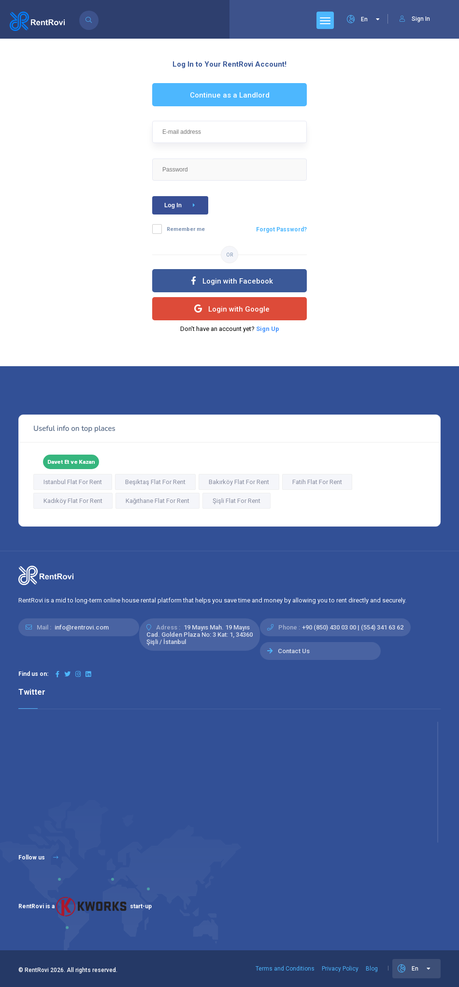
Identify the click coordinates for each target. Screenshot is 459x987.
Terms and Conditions (285, 968)
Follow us (38, 857)
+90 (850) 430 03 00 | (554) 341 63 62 (352, 627)
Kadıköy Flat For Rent (72, 500)
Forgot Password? (281, 229)
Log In (181, 205)
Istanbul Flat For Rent (72, 482)
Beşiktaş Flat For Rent (155, 482)
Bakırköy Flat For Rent (239, 482)
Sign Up (267, 328)
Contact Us (294, 651)
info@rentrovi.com (82, 627)
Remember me (186, 229)
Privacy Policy (340, 968)
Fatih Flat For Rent (317, 482)
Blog (372, 968)
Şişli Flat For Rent (236, 500)
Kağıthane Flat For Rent (157, 500)
